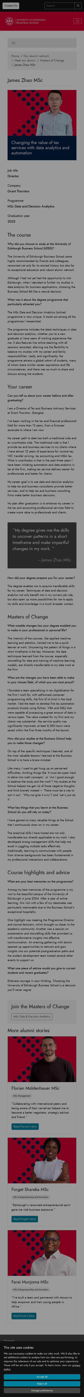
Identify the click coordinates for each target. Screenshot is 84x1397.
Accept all (42, 1377)
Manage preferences (42, 1390)
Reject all (42, 1384)
